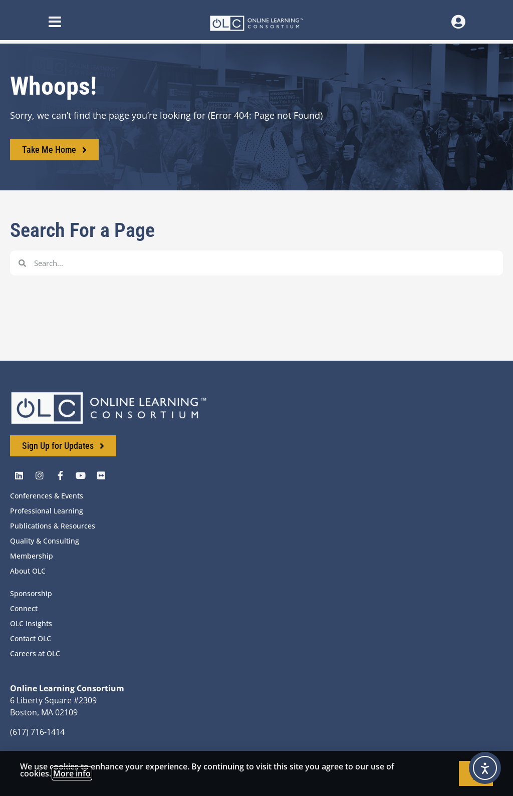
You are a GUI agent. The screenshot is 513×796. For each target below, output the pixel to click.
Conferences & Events (46, 495)
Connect (24, 608)
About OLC (28, 571)
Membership (31, 556)
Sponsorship (31, 593)
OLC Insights (31, 623)
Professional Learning (46, 510)
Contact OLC (30, 638)
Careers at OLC (35, 653)
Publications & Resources (52, 525)
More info (72, 773)
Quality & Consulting (44, 541)
